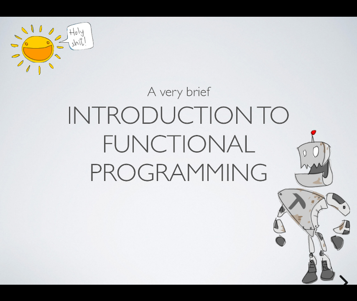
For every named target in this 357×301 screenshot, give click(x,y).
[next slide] (342, 282)
